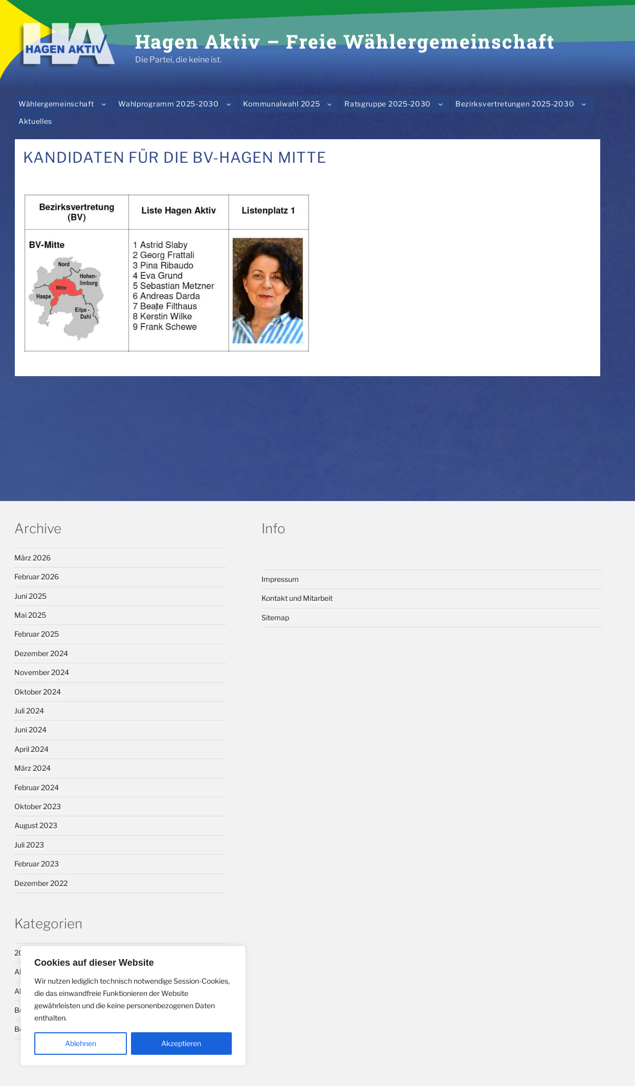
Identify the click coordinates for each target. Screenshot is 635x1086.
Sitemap (275, 617)
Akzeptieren (181, 1043)
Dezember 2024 (41, 653)
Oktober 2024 (37, 691)
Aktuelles (35, 121)
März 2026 (32, 557)
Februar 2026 (36, 576)
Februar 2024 (36, 787)
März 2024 (32, 768)
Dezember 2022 (41, 883)
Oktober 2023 (37, 806)
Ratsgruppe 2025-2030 (395, 103)
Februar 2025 (36, 633)
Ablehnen (80, 1043)
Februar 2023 (36, 863)
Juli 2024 (29, 710)
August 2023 (35, 825)
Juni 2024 (30, 729)
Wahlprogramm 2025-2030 (176, 103)
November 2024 (41, 672)
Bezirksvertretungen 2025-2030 (522, 103)
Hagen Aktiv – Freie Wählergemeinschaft (345, 41)
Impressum (280, 579)
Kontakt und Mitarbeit (297, 598)
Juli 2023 (29, 844)
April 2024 (31, 749)
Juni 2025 (30, 596)
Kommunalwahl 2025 (289, 103)
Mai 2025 (30, 615)
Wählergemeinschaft (64, 103)
